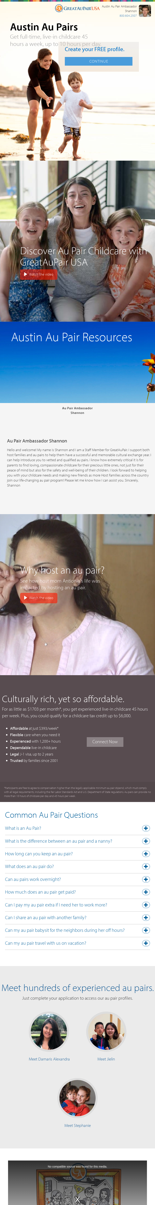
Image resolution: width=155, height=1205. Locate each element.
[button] (77, 829)
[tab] (77, 829)
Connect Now (105, 741)
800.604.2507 (128, 15)
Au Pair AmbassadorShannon (77, 410)
